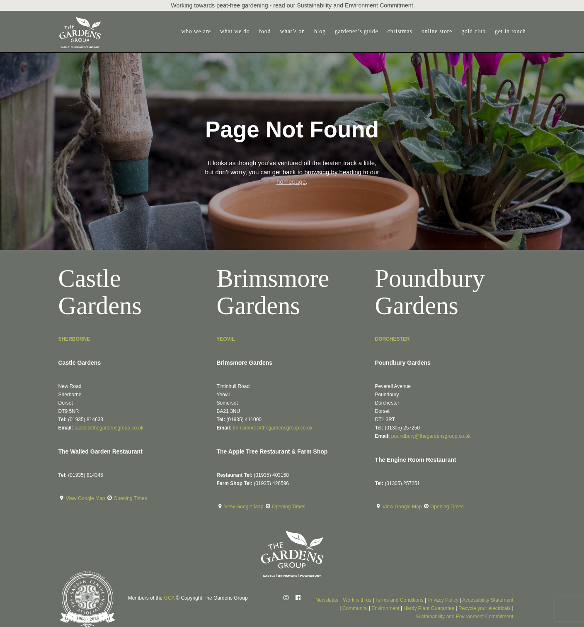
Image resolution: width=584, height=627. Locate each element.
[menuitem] (198, 31)
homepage (291, 181)
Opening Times (130, 498)
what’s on (292, 31)
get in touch (510, 31)
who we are (196, 31)
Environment (385, 608)
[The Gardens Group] (80, 20)
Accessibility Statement (487, 600)
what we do (235, 31)
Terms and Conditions (399, 600)
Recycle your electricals (484, 608)
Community (355, 608)
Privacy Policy (442, 600)
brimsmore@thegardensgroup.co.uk (273, 428)
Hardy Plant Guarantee (428, 608)
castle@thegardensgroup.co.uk (109, 428)
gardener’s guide (356, 31)
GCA (169, 598)
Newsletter (327, 600)
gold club (473, 31)
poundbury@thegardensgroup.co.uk (431, 436)
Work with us (357, 600)
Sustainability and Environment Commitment (355, 5)
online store (437, 31)
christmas (400, 31)
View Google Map (86, 498)
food (265, 31)
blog (320, 31)
